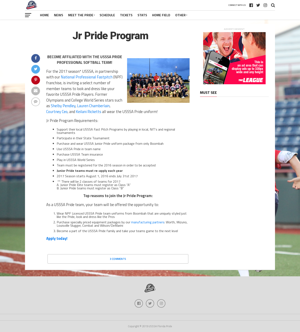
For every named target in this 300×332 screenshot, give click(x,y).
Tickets (126, 15)
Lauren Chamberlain (93, 106)
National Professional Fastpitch (86, 77)
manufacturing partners (147, 222)
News (58, 15)
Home (44, 15)
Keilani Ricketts (88, 111)
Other (180, 15)
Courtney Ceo (57, 111)
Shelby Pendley (63, 106)
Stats (142, 15)
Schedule (107, 15)
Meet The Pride (80, 15)
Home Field (161, 15)
